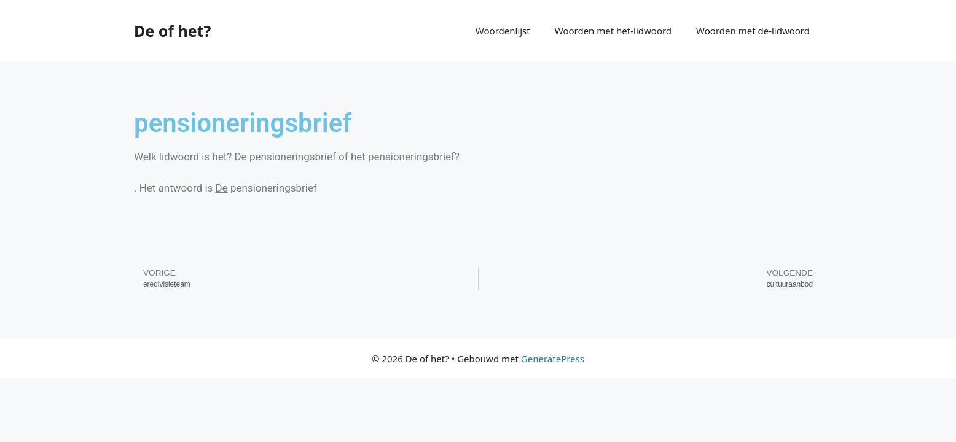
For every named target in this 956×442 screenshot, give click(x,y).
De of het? (172, 30)
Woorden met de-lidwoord (753, 31)
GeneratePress (552, 358)
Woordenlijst (503, 31)
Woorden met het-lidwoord (613, 31)
